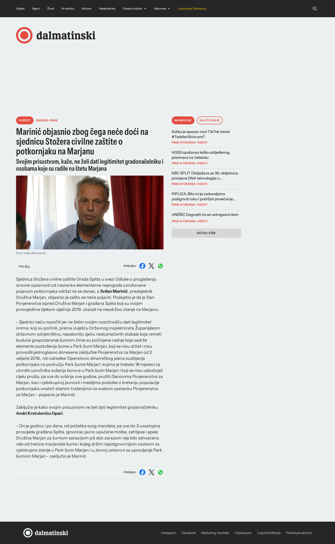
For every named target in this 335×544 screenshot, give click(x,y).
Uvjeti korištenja (269, 533)
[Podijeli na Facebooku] (142, 266)
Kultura (87, 8)
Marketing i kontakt (215, 533)
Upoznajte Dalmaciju (192, 8)
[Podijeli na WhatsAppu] (160, 266)
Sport (36, 8)
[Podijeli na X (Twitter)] (151, 266)
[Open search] (315, 8)
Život (50, 8)
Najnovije (183, 120)
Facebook (189, 533)
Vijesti (20, 8)
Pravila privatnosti (299, 533)
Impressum (243, 533)
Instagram (168, 533)
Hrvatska (68, 8)
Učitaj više (206, 233)
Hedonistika (107, 8)
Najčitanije (210, 120)
